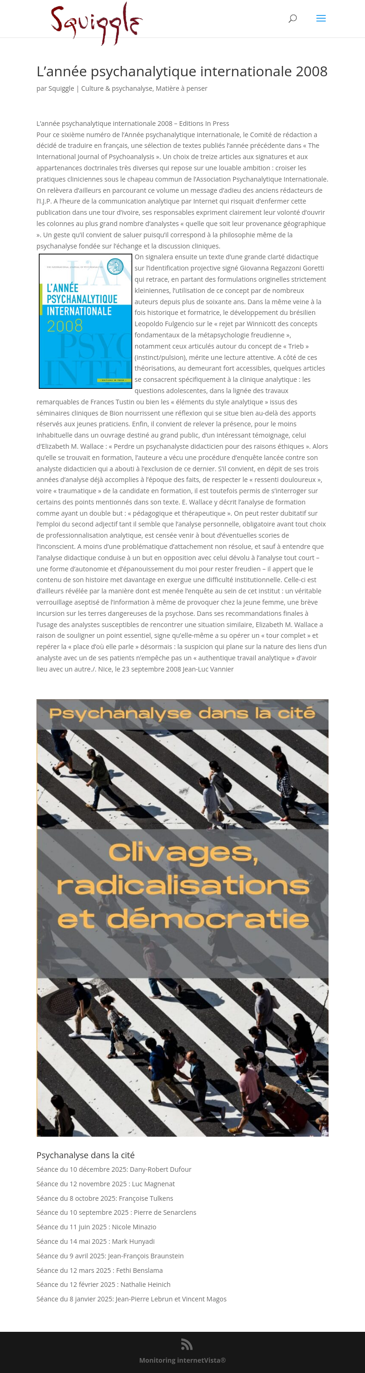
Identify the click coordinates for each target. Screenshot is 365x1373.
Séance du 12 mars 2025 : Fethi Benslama (99, 1270)
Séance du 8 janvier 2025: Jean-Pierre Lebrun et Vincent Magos (131, 1298)
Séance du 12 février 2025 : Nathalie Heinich (103, 1284)
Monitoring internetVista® (182, 1360)
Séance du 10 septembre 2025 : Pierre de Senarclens (116, 1212)
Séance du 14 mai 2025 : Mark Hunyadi (95, 1241)
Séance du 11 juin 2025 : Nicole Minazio (96, 1226)
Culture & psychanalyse (116, 88)
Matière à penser (182, 88)
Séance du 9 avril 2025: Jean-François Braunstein (110, 1255)
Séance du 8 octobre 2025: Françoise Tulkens (104, 1198)
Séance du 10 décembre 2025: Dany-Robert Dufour (114, 1169)
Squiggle (61, 88)
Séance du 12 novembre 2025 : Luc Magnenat (105, 1183)
